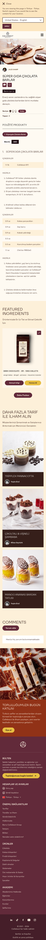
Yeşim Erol (15, 482)
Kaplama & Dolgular (11, 860)
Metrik (7, 142)
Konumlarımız (8, 900)
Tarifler (5, 809)
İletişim (5, 829)
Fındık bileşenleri (9, 856)
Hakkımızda (7, 821)
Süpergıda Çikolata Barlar (16, 134)
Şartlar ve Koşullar (23, 934)
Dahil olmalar (8, 864)
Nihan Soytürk (17, 543)
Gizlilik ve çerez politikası (23, 937)
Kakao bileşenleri (9, 852)
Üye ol (8, 730)
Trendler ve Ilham (9, 813)
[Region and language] (23, 20)
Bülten (5, 833)
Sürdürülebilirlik (9, 817)
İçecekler (6, 880)
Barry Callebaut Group (12, 825)
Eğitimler (6, 896)
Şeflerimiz (6, 908)
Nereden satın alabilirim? (13, 837)
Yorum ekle (11, 628)
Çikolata (6, 848)
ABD (15, 142)
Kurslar (5, 904)
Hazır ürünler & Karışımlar (13, 876)
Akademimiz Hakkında (11, 892)
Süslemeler (7, 868)
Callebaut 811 (23, 165)
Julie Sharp (13, 69)
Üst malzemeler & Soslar (12, 872)
